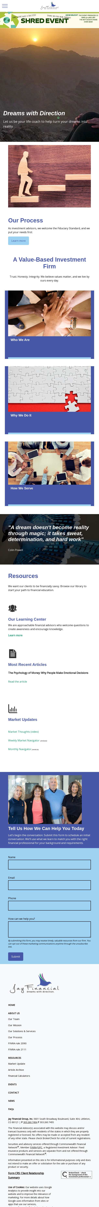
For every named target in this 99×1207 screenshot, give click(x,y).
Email (11, 877)
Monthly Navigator (19, 749)
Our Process (15, 1037)
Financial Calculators (19, 1075)
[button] (11, 1005)
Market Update (16, 1063)
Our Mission (14, 1025)
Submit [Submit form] (15, 956)
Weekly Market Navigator (24, 740)
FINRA (33, 1147)
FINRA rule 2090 (17, 1043)
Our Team (14, 1019)
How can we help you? (21, 919)
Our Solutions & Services (22, 1031)
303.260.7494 (30, 1122)
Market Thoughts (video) (23, 731)
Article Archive (16, 1069)
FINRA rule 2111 (17, 1049)
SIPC (39, 1147)
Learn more (15, 635)
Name (11, 857)
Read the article (17, 681)
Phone (12, 898)
